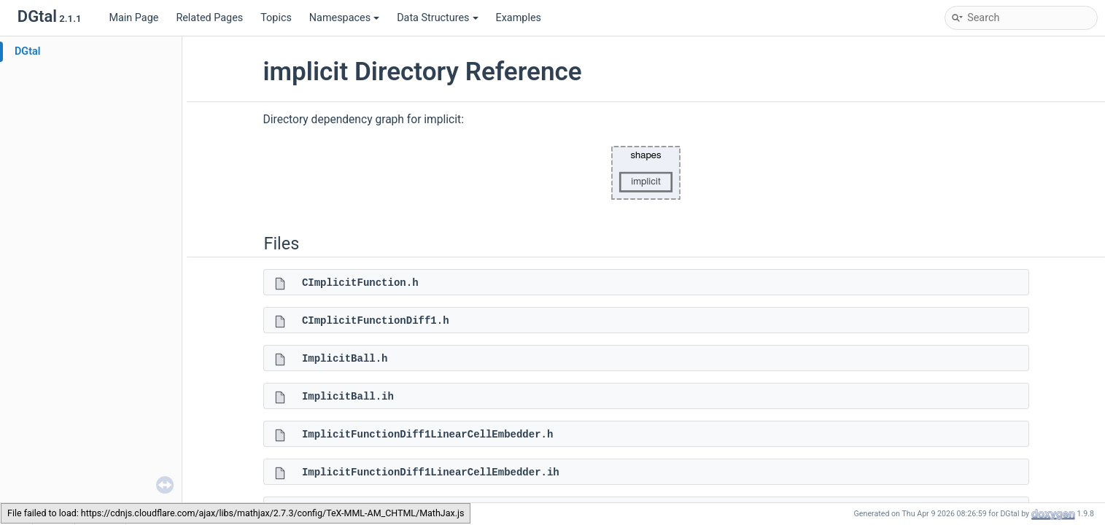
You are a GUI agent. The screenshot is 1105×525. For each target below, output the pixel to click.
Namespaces (344, 18)
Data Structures (437, 18)
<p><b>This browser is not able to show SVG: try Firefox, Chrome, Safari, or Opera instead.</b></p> (646, 173)
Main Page (133, 18)
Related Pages (209, 18)
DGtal (28, 51)
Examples (518, 18)
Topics (276, 18)
